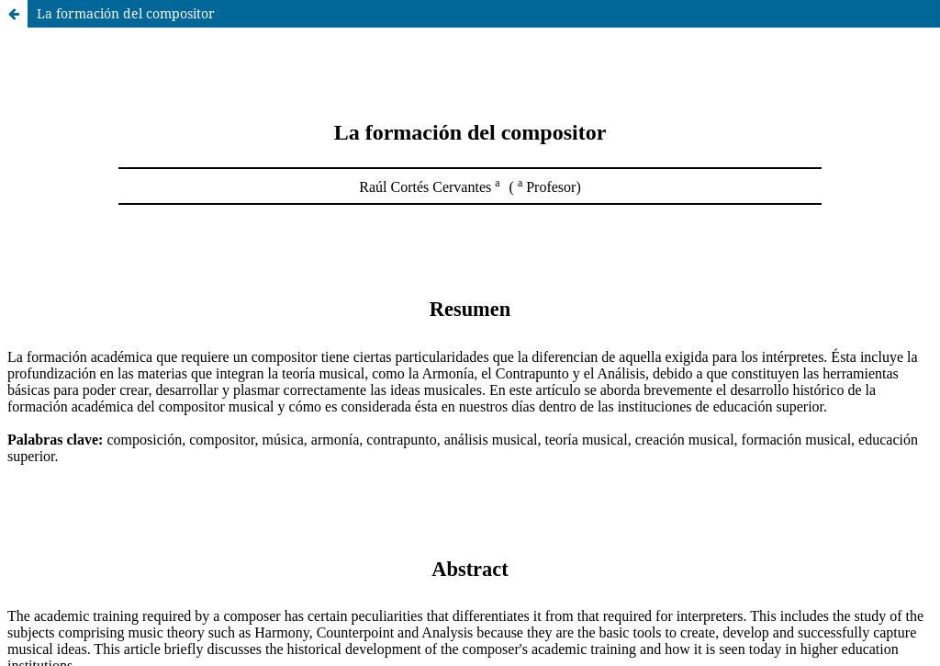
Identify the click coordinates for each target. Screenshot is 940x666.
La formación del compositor (126, 13)
